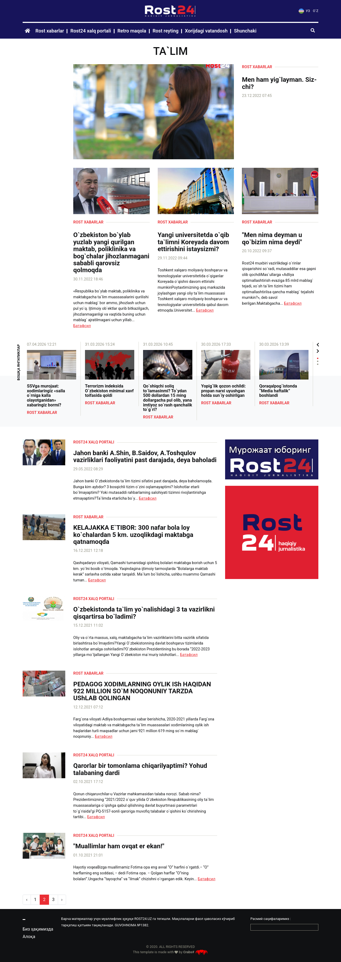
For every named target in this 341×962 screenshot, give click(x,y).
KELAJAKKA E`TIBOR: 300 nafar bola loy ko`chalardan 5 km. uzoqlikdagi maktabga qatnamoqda (133, 534)
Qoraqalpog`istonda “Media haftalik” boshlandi (278, 391)
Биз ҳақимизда (38, 929)
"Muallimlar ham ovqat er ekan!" (118, 846)
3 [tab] (317, 364)
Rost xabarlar (49, 31)
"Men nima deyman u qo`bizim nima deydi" (272, 238)
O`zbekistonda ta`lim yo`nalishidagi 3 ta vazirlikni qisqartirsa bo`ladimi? (144, 613)
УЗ (304, 11)
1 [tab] (317, 358)
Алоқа (29, 936)
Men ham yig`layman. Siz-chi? (279, 83)
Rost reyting (165, 31)
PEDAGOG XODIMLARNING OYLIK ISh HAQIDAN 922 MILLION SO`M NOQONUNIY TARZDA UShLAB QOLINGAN (142, 691)
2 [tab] (317, 361)
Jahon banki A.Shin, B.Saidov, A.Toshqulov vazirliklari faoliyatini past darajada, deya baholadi (145, 457)
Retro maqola (131, 31)
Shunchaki (245, 31)
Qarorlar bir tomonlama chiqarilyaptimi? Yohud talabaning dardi (140, 769)
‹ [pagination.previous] (26, 899)
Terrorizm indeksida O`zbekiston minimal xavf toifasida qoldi (109, 391)
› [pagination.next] (62, 899)
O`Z (315, 11)
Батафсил (82, 326)
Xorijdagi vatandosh (206, 31)
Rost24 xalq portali (90, 31)
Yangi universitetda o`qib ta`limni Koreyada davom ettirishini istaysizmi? (193, 241)
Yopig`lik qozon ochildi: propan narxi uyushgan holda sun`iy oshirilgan (223, 391)
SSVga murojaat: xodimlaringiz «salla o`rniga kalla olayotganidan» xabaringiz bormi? (46, 395)
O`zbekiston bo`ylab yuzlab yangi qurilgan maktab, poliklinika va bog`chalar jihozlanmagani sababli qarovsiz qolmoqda (111, 252)
